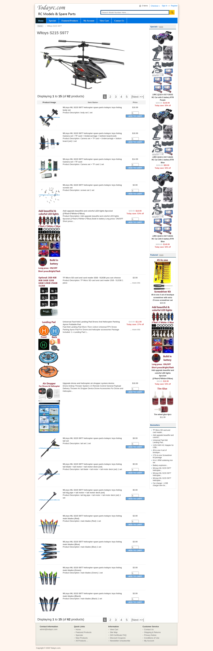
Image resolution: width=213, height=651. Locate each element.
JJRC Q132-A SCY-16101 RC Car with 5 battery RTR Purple (163, 96)
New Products (82, 638)
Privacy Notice (150, 635)
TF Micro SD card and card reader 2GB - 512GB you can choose (92, 278)
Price (135, 102)
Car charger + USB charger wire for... (160, 484)
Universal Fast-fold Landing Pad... (160, 441)
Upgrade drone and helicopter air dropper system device (88, 383)
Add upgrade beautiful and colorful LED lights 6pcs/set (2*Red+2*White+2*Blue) (162, 373)
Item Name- (93, 102)
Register (174, 6)
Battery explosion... (160, 465)
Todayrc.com (55, 648)
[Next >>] (137, 96)
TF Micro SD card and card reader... (161, 431)
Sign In (164, 6)
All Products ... (82, 641)
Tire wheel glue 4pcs (163, 414)
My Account (88, 21)
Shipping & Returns (152, 632)
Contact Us (119, 21)
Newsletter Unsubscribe (120, 641)
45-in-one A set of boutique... (160, 451)
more (161, 27)
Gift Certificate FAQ (118, 635)
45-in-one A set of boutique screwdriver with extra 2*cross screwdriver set (162, 296)
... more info (135, 283)
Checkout (154, 6)
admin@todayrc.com (48, 629)
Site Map (113, 632)
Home (40, 21)
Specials (52, 21)
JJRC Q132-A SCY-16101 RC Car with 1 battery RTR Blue (163, 159)
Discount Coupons (118, 638)
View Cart (104, 21)
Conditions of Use (151, 638)
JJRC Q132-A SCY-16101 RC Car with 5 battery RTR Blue (163, 238)
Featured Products (70, 21)
